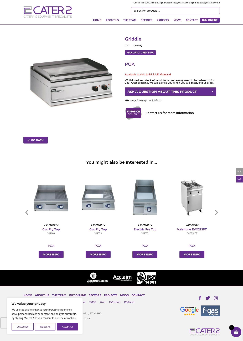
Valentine (114, 302)
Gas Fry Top (52, 229)
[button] (170, 91)
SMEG (92, 302)
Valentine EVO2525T (193, 229)
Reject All (45, 326)
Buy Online (210, 20)
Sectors (146, 20)
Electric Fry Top (146, 229)
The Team (129, 20)
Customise (23, 326)
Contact (192, 20)
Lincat (137, 45)
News (177, 20)
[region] (45, 316)
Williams (129, 302)
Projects (163, 20)
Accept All (67, 326)
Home (97, 20)
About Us (112, 20)
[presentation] (7, 323)
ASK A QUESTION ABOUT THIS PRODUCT (162, 91)
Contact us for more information (170, 113)
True (102, 302)
